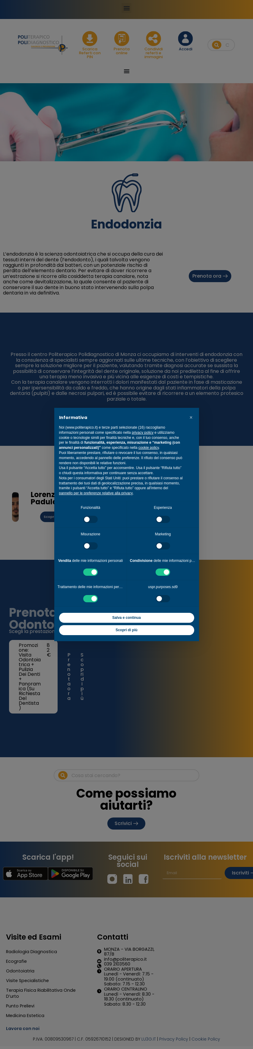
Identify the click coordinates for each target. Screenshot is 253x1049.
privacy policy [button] (142, 432)
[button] (191, 417)
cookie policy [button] (148, 448)
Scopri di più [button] (126, 630)
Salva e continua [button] (126, 618)
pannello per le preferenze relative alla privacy (96, 493)
